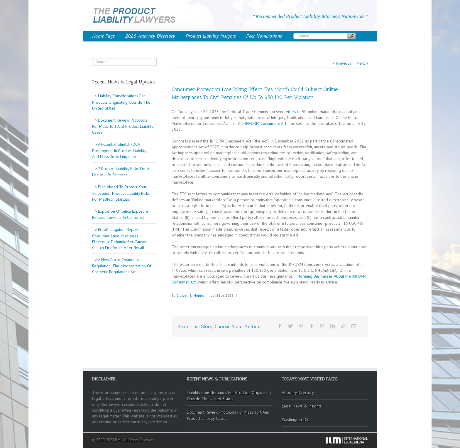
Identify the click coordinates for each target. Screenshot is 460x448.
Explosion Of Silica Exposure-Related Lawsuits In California (121, 214)
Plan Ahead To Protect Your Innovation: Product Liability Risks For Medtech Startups (121, 193)
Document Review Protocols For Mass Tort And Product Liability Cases (122, 126)
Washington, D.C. (296, 419)
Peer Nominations (264, 36)
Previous (343, 63)
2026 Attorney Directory (150, 36)
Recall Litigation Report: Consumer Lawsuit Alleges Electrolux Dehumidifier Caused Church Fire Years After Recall (120, 238)
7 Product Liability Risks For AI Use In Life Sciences (121, 172)
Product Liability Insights (211, 36)
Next (361, 63)
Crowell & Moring (190, 295)
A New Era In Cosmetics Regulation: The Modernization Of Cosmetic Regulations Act (121, 266)
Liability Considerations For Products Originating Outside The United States (121, 102)
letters (290, 111)
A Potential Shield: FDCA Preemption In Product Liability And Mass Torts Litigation (119, 150)
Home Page (103, 36)
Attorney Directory (298, 392)
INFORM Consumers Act (265, 123)
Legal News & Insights (302, 406)
